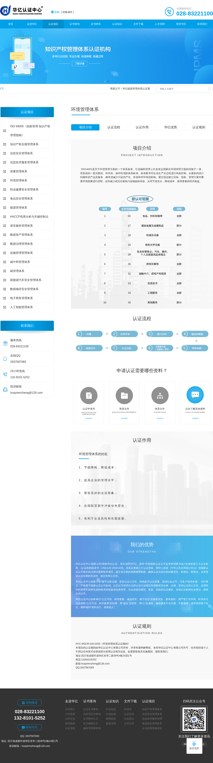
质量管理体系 (18, 171)
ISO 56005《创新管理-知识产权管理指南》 (30, 131)
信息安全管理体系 (21, 153)
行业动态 (111, 709)
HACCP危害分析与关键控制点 (29, 216)
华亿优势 (170, 127)
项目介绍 (85, 127)
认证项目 (53, 24)
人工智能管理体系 (21, 307)
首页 (10, 24)
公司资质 (70, 714)
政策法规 (111, 723)
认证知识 (117, 24)
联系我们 (202, 24)
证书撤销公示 (90, 723)
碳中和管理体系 (20, 261)
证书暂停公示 (90, 718)
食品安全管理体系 (21, 198)
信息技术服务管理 (152, 718)
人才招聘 (160, 24)
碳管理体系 (17, 270)
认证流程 (113, 127)
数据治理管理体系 (21, 243)
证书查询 (75, 24)
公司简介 (70, 709)
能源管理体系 (18, 207)
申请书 (128, 709)
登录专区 (181, 24)
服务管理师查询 (92, 728)
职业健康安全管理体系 (24, 189)
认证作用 (142, 127)
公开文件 (129, 723)
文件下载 (138, 24)
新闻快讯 (111, 718)
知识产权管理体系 (152, 709)
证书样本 (96, 24)
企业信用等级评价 (152, 728)
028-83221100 (194, 13)
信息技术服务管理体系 (24, 162)
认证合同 (129, 714)
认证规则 (198, 127)
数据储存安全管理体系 (24, 289)
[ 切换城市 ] (64, 12)
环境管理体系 (18, 180)
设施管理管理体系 (21, 252)
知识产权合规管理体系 (24, 144)
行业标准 (111, 714)
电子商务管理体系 (21, 298)
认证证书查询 (90, 709)
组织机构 (70, 723)
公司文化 (70, 718)
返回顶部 (194, 745)
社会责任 (129, 718)
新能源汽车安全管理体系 (25, 279)
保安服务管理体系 (21, 225)
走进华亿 (32, 24)
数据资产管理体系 (21, 234)
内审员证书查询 (92, 714)
